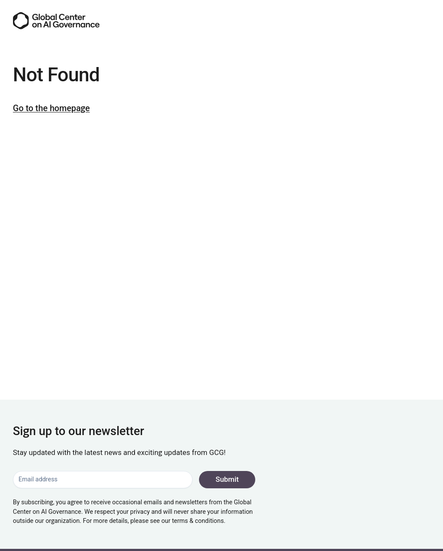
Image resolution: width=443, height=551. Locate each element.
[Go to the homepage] (56, 20)
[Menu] (422, 21)
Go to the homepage (51, 108)
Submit (227, 479)
